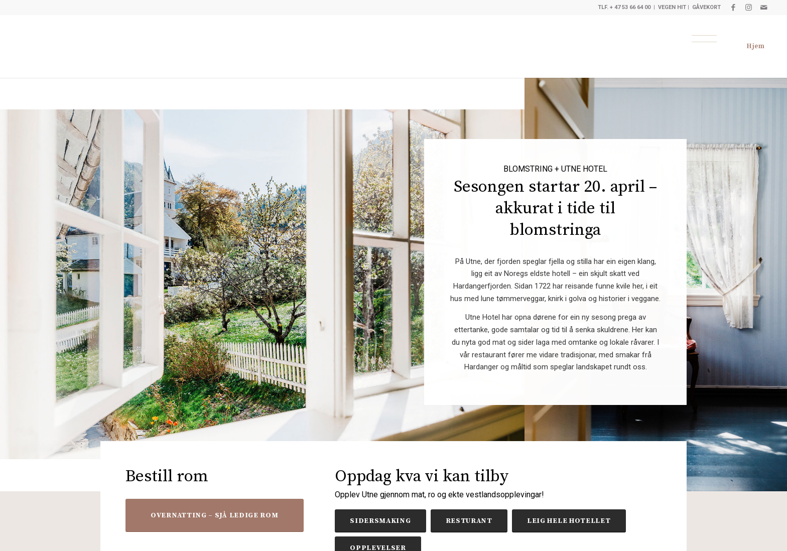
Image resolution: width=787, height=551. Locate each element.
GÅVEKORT (706, 7)
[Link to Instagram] (748, 7)
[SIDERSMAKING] (380, 520)
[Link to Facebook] (733, 7)
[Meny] (704, 38)
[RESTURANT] (469, 520)
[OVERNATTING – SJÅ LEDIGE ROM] (214, 515)
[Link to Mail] (763, 7)
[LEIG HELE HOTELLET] (569, 520)
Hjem (755, 46)
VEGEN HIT (672, 7)
